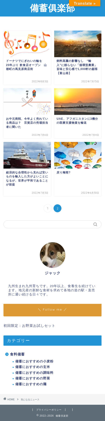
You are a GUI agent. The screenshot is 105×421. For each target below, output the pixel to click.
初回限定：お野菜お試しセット (29, 326)
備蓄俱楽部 (52, 7)
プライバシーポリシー (49, 409)
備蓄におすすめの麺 (31, 384)
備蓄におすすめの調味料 (34, 373)
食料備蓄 (17, 354)
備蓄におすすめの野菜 (32, 378)
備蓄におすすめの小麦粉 (34, 361)
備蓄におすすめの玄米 (32, 367)
